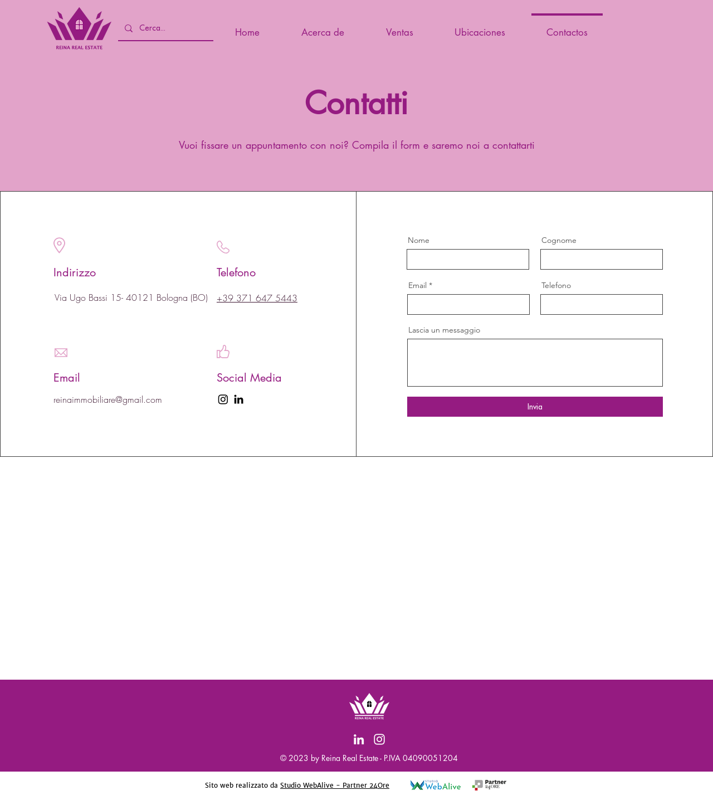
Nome (418, 240)
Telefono (556, 285)
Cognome (559, 240)
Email (417, 285)
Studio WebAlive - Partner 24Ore (334, 785)
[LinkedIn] (238, 399)
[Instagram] (379, 739)
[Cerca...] (164, 28)
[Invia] (535, 407)
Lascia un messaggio (444, 330)
